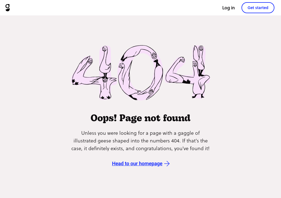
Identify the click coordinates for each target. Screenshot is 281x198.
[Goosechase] (7, 7)
